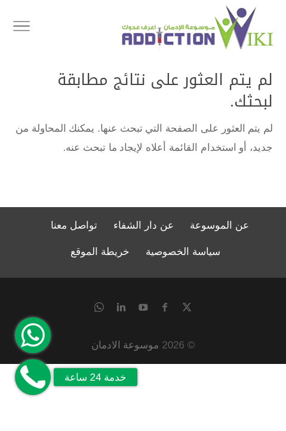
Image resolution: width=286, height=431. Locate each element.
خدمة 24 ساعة (95, 377)
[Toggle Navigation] (21, 28)
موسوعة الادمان (125, 345)
